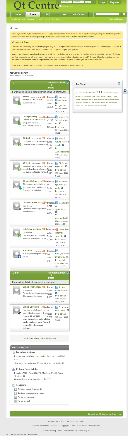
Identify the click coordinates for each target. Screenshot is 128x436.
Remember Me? (66, 6)
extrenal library (106, 96)
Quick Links (56, 19)
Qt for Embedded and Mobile (35, 202)
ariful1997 (46, 379)
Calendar (30, 19)
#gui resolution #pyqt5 (83, 93)
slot (82, 106)
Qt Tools (26, 163)
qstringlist (79, 102)
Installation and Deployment (35, 229)
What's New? (80, 14)
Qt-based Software (31, 181)
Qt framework (71, 47)
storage (91, 106)
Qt (14, 82)
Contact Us (93, 414)
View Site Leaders (48, 338)
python (90, 99)
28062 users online (38, 356)
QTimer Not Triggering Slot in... (62, 120)
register (58, 49)
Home (18, 14)
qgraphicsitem (104, 99)
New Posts (15, 19)
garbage (114, 96)
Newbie (26, 96)
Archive (113, 414)
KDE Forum (27, 250)
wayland (103, 106)
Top (119, 414)
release (78, 106)
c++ (99, 92)
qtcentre (97, 102)
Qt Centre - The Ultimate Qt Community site (72, 431)
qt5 (84, 102)
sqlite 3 (86, 106)
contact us (79, 65)
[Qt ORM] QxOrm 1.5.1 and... (61, 184)
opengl (78, 99)
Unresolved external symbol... (62, 232)
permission (84, 99)
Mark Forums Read (31, 338)
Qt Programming (30, 116)
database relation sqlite (87, 96)
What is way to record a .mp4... (62, 141)
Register (114, 2)
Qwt (39, 126)
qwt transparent (111, 102)
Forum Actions (42, 19)
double (98, 96)
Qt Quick (26, 138)
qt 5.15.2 (88, 102)
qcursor (96, 99)
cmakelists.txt (107, 93)
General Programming (32, 287)
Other (16, 272)
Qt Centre (15, 47)
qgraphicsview (114, 99)
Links (63, 14)
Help (102, 2)
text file (97, 106)
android (93, 93)
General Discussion (31, 307)
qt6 (93, 102)
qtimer (103, 102)
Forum (33, 14)
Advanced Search (116, 19)
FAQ (23, 19)
